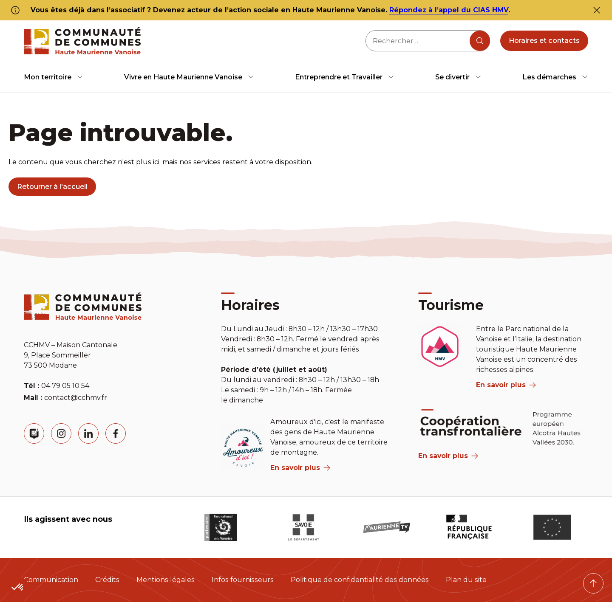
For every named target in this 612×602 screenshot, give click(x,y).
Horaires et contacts (544, 41)
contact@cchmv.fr (75, 398)
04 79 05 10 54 (65, 386)
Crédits (107, 580)
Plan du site (466, 580)
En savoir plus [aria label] (300, 468)
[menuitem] (53, 77)
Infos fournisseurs (243, 580)
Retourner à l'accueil (52, 187)
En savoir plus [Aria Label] (448, 456)
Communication (51, 580)
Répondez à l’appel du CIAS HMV (448, 10)
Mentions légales (165, 580)
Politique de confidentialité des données (360, 580)
